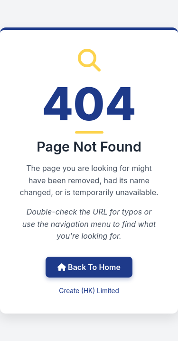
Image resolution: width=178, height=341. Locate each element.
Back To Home (89, 267)
